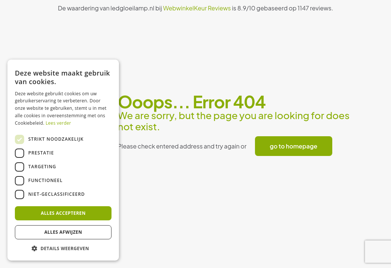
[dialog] (63, 160)
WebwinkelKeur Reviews (197, 8)
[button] (63, 248)
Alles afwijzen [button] (63, 232)
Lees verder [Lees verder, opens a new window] (58, 123)
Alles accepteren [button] (63, 213)
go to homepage (293, 146)
